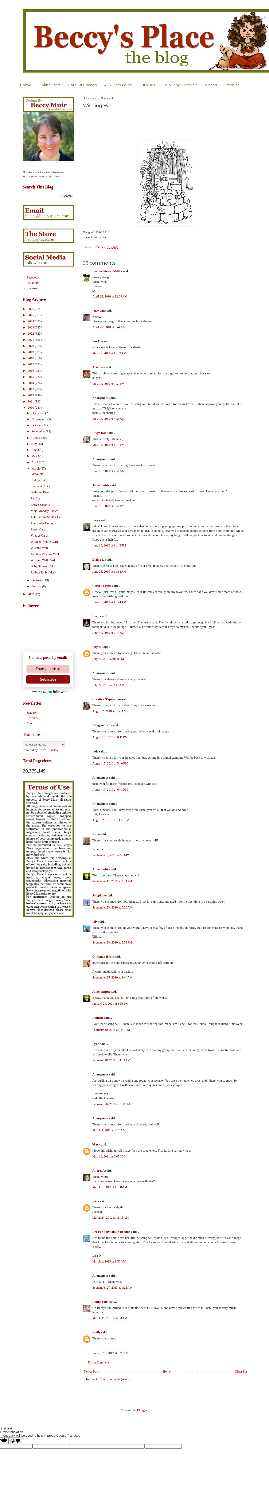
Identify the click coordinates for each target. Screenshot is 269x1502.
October (36, 425)
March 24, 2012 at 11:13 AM (110, 1217)
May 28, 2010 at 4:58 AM (108, 418)
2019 (31, 352)
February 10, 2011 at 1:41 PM (111, 1029)
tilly (95, 921)
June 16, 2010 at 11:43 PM (109, 545)
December (38, 413)
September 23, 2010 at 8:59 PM (112, 942)
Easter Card (38, 529)
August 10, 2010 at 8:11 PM (110, 737)
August (36, 437)
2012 (31, 395)
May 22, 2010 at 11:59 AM (109, 353)
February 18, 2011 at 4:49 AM (111, 1060)
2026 (31, 309)
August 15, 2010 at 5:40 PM (110, 763)
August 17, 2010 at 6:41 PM (110, 789)
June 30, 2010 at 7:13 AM (108, 632)
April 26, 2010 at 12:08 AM (109, 296)
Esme (96, 834)
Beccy (96, 520)
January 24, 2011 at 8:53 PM (110, 1003)
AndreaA (98, 1170)
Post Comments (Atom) (115, 1379)
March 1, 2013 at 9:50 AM (109, 1261)
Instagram (33, 282)
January (36, 586)
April (35, 462)
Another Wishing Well (45, 554)
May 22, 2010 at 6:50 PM (108, 383)
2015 (31, 376)
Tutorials (147, 85)
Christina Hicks (103, 956)
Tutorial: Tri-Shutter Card (47, 517)
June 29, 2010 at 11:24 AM (109, 602)
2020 (31, 346)
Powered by (48, 691)
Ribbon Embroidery (43, 572)
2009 (31, 594)
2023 (31, 327)
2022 (31, 333)
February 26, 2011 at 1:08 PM (111, 1104)
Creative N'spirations (106, 699)
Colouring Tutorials (180, 85)
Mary (96, 1144)
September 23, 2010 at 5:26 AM (112, 907)
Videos (211, 85)
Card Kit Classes (82, 85)
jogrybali (98, 310)
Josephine (99, 895)
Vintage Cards (40, 535)
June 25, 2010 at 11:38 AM (109, 571)
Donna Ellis (100, 1301)
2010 (31, 407)
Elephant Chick (40, 486)
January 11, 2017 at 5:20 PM (110, 1353)
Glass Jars (37, 473)
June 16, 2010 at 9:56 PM (108, 506)
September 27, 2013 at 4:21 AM (112, 1287)
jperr (95, 1201)
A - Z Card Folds (118, 85)
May (34, 456)
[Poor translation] (15, 1440)
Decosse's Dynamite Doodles (111, 1231)
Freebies (231, 85)
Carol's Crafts (102, 585)
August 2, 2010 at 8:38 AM (109, 711)
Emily (96, 1332)
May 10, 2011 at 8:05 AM (108, 1156)
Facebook (33, 277)
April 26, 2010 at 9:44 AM (109, 327)
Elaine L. (98, 559)
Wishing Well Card (43, 560)
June (34, 450)
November (38, 419)
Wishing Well (39, 547)
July (34, 443)
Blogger (142, 1410)
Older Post (241, 1371)
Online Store (50, 85)
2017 (31, 364)
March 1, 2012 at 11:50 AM (109, 1187)
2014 (31, 383)
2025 (31, 315)
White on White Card (44, 541)
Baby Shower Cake (43, 566)
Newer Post (91, 1371)
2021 (31, 339)
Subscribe (48, 679)
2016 (31, 370)
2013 (31, 389)
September (38, 431)
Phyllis (96, 647)
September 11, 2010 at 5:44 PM (112, 881)
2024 (31, 321)
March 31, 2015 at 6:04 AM (109, 1318)
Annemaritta (101, 869)
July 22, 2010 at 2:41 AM (108, 685)
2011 (31, 401)
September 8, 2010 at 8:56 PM (111, 855)
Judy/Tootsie (100, 485)
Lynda (96, 616)
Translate (49, 750)
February (37, 580)
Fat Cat (35, 498)
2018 (31, 358)
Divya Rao (99, 433)
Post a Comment (98, 1362)
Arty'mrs (98, 367)
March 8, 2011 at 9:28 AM (109, 1130)
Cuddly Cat (38, 480)
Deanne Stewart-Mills (107, 271)
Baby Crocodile (41, 504)
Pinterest (32, 288)
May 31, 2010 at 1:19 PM (108, 445)
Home (25, 85)
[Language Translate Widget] (44, 744)
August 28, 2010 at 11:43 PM (110, 820)
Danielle (98, 1017)
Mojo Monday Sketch (44, 511)
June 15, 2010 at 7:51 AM (108, 471)
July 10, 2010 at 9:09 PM (108, 659)
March (35, 468)
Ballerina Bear (40, 492)
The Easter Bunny (42, 523)
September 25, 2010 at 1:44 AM (112, 977)
